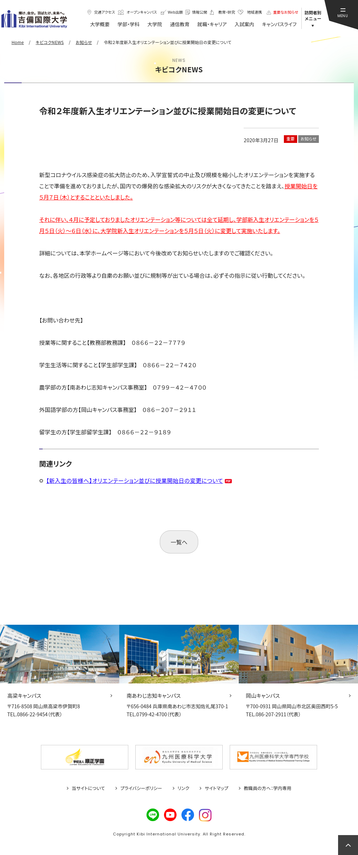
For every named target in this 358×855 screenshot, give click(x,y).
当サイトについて (88, 788)
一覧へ (179, 542)
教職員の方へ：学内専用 (267, 788)
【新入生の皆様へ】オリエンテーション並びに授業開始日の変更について (134, 480)
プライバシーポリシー (141, 788)
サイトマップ (216, 788)
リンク (183, 788)
